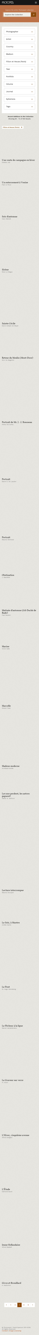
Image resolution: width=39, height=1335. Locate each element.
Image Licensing (15, 1331)
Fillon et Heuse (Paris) (13, 127)
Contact (5, 1331)
